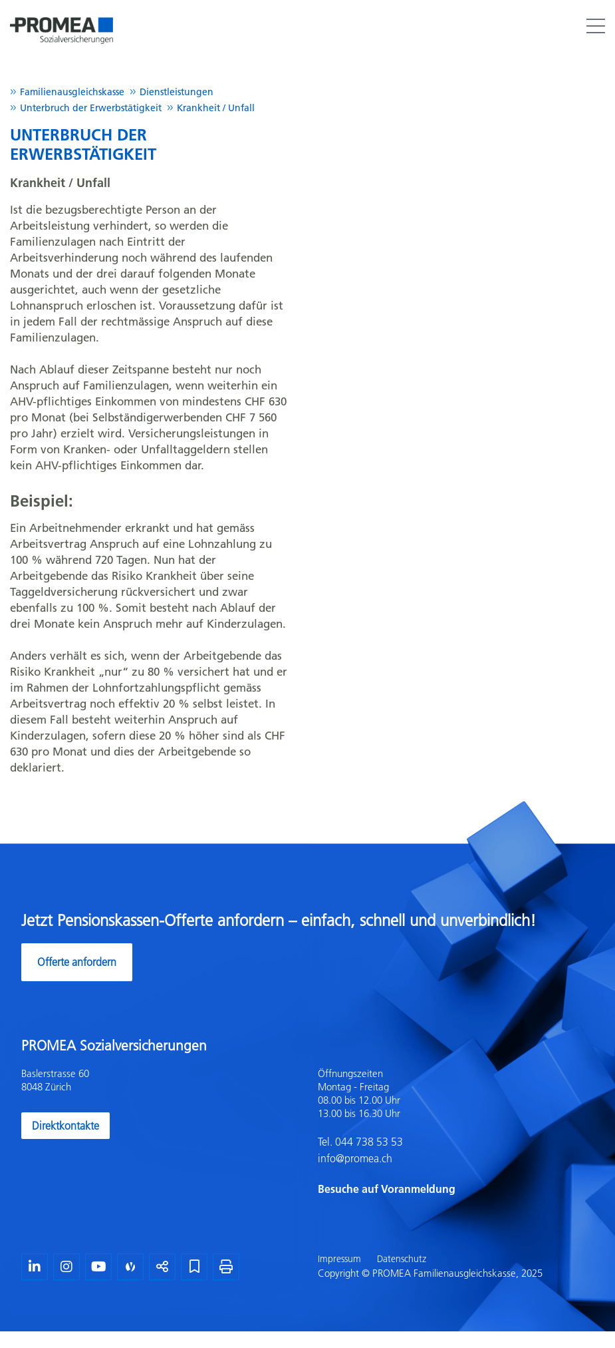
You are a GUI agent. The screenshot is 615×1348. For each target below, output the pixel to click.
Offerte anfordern (76, 962)
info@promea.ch (355, 1158)
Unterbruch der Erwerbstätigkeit (91, 108)
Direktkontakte (65, 1125)
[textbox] (456, 1132)
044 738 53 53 (367, 1141)
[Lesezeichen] (194, 1266)
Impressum (339, 1259)
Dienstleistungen (176, 92)
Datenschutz (401, 1259)
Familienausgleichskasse (72, 92)
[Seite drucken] (226, 1266)
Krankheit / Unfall (216, 108)
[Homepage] (61, 16)
